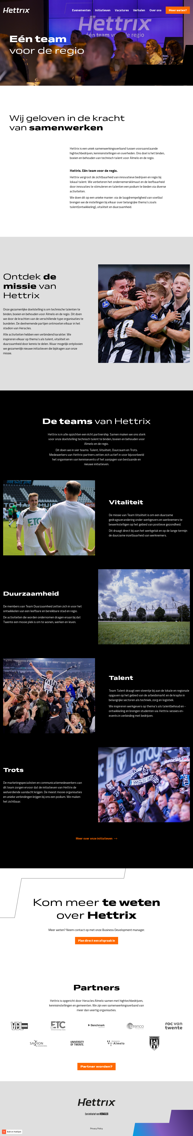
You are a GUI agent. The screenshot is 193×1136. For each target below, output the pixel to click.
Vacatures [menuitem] (122, 10)
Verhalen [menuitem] (139, 10)
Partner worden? (96, 1066)
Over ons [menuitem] (155, 10)
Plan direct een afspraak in (96, 940)
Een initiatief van (96, 1114)
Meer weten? (178, 10)
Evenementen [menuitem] (81, 10)
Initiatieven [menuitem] (102, 10)
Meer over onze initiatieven (94, 838)
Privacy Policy (96, 1128)
